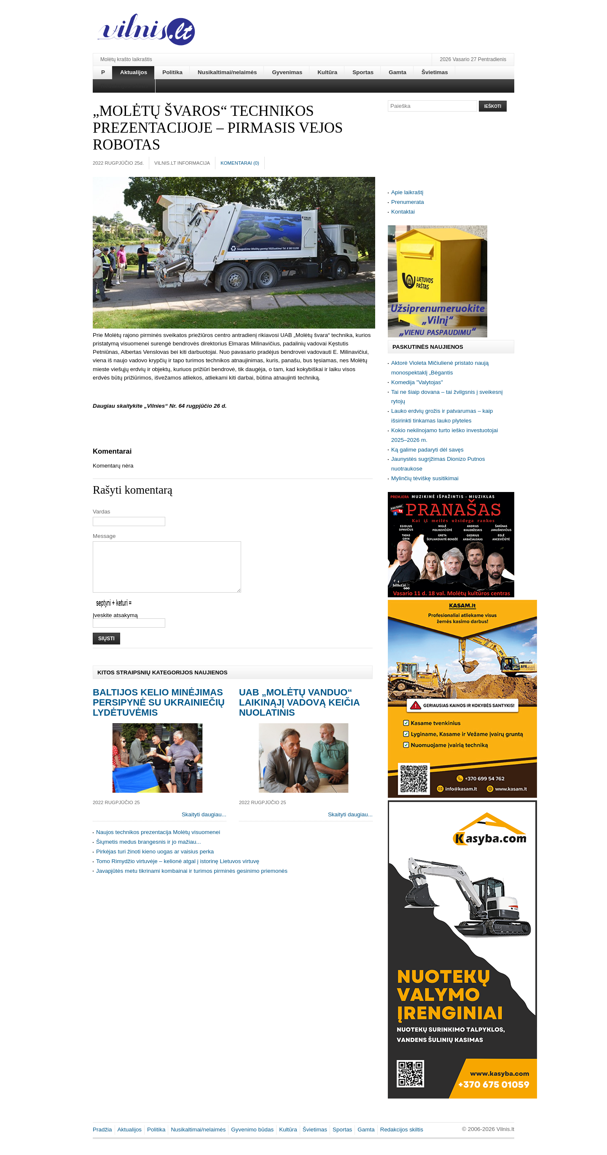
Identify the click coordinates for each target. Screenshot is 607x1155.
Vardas (101, 511)
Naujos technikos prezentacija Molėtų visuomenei (158, 842)
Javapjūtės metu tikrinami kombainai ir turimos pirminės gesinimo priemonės (191, 881)
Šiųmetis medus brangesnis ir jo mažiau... (148, 852)
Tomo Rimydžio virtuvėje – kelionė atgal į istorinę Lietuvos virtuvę (177, 871)
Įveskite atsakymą (115, 625)
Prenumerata (407, 202)
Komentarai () (239, 163)
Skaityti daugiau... (204, 824)
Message (104, 536)
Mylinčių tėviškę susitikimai (425, 478)
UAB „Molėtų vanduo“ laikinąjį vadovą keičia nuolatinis (299, 712)
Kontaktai (403, 212)
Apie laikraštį (407, 192)
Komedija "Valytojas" (417, 382)
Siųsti (106, 649)
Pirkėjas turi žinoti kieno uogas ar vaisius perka (155, 861)
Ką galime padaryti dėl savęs (427, 449)
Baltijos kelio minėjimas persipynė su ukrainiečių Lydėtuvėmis (159, 712)
